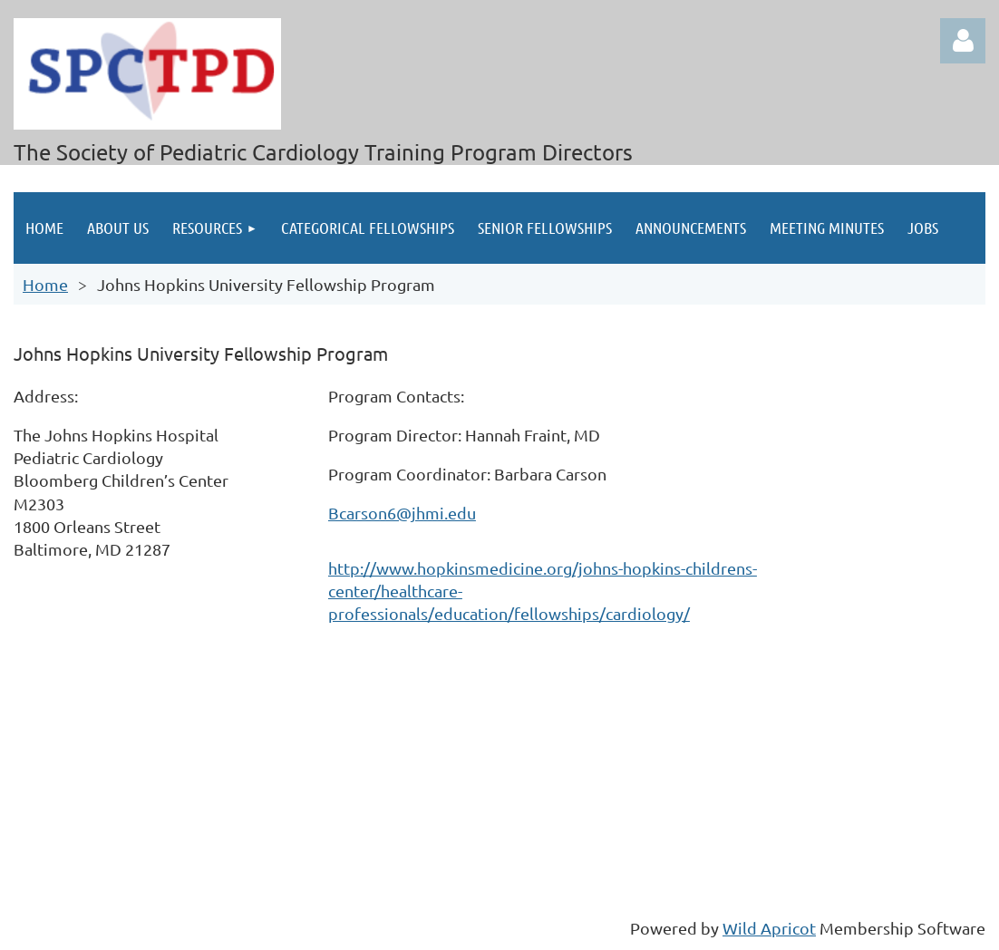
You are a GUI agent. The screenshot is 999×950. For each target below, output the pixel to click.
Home (45, 284)
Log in (962, 40)
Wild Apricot (769, 927)
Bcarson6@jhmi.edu (402, 512)
